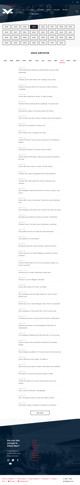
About (49, 9)
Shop (65, 9)
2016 (25, 32)
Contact (53, 479)
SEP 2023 (40, 413)
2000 (25, 42)
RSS (3, 481)
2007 (34, 37)
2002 (6, 42)
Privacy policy (21, 479)
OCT (62, 60)
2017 (15, 32)
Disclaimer (45, 479)
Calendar (40, 9)
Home (34, 440)
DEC (74, 60)
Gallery (57, 9)
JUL (43, 60)
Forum (35, 453)
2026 (6, 26)
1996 (61, 42)
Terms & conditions (8, 479)
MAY (30, 60)
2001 (15, 42)
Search (77, 11)
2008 (25, 37)
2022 (43, 26)
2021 (52, 26)
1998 (43, 42)
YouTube (10, 463)
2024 (25, 26)
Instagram (8, 460)
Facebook (17, 460)
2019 (70, 26)
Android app (22, 481)
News (32, 9)
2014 (43, 32)
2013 (52, 32)
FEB (11, 60)
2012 (61, 32)
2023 (34, 26)
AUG (49, 60)
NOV (68, 60)
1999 (34, 42)
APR (24, 60)
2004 (61, 37)
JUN (36, 60)
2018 (6, 32)
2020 (61, 26)
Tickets (35, 14)
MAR (18, 60)
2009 (16, 37)
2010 (6, 37)
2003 (70, 37)
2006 (43, 37)
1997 (52, 42)
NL (73, 2)
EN (78, 2)
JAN (5, 60)
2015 (34, 32)
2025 (16, 26)
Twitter (13, 460)
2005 (52, 37)
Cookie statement (34, 479)
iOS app (11, 481)
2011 (70, 32)
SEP (55, 60)
